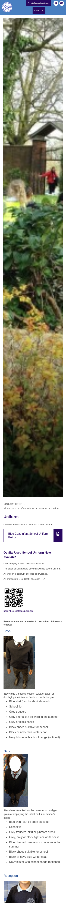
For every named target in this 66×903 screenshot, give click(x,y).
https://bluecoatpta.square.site (19, 611)
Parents (43, 508)
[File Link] (33, 535)
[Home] (8, 9)
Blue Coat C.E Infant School (19, 508)
